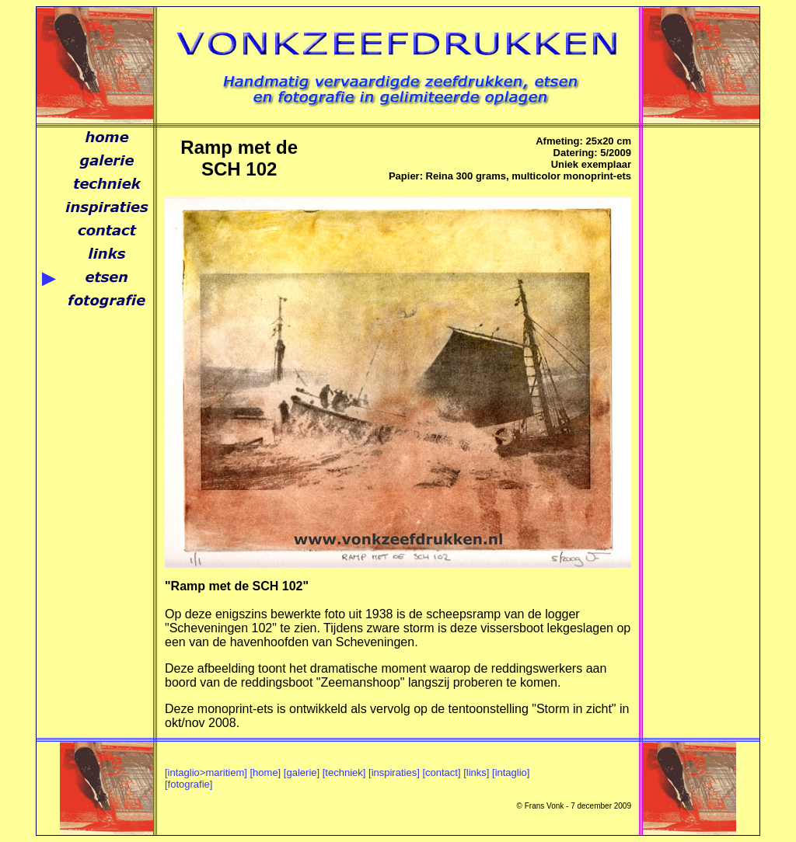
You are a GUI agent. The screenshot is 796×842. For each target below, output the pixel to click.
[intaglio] (510, 772)
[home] (265, 772)
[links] (476, 772)
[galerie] (301, 772)
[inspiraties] (394, 772)
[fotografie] (188, 784)
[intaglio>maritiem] (206, 772)
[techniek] (344, 772)
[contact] (441, 772)
